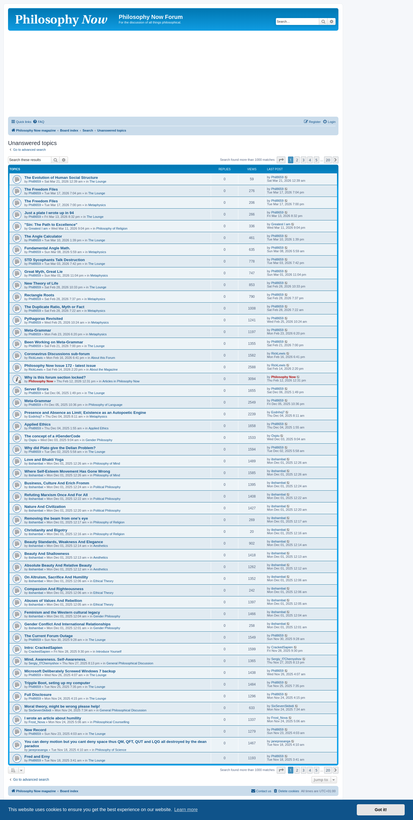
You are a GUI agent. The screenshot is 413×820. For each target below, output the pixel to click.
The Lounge (97, 181)
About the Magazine (104, 369)
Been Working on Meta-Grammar (53, 342)
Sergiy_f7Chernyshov (44, 663)
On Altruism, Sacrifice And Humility (56, 577)
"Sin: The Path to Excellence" (50, 224)
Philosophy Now (41, 381)
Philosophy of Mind (106, 463)
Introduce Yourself (108, 651)
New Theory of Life (41, 283)
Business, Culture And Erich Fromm (56, 483)
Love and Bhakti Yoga (44, 459)
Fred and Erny (37, 756)
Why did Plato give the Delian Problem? (60, 448)
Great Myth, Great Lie (43, 271)
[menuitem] (38, 121)
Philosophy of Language (105, 404)
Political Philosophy (106, 487)
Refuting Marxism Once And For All (56, 495)
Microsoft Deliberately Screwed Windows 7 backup (70, 671)
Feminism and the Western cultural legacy (62, 612)
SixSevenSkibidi (40, 710)
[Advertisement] (173, 74)
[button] (281, 159)
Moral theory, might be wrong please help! (62, 706)
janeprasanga (38, 749)
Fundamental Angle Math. (47, 248)
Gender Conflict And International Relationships (67, 624)
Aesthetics (100, 545)
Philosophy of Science (110, 749)
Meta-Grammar (37, 330)
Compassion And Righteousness (53, 589)
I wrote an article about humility (52, 718)
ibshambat (36, 463)
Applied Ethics (37, 424)
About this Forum (103, 357)
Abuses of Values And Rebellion (53, 600)
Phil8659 (35, 181)
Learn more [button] (186, 809)
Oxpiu (33, 440)
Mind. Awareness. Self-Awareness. (55, 659)
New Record (35, 730)
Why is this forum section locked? (55, 377)
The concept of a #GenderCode (52, 436)
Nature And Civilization (45, 506)
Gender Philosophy (98, 440)
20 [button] (328, 160)
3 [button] (304, 160)
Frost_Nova (37, 722)
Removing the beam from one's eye (56, 518)
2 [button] (297, 160)
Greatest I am (38, 228)
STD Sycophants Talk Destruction (54, 260)
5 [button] (316, 160)
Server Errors (36, 389)
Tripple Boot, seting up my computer (57, 683)
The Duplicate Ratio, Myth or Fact (54, 307)
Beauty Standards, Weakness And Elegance (63, 542)
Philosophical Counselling (111, 722)
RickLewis (36, 357)
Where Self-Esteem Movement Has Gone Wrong (67, 471)
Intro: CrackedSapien (43, 647)
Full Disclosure (38, 694)
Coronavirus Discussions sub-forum (57, 354)
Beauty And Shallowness (46, 553)
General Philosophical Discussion (129, 663)
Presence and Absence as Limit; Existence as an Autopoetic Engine (85, 412)
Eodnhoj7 (35, 416)
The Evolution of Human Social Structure (61, 177)
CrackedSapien (39, 651)
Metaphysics (97, 205)
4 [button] (310, 160)
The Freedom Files (41, 189)
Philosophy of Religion (112, 228)
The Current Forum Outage (48, 636)
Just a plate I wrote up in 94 (49, 213)
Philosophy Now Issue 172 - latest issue (60, 365)
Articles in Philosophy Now (121, 381)
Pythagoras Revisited (43, 318)
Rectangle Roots (39, 295)
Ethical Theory (103, 581)
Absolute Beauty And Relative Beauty (58, 565)
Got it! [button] (381, 809)
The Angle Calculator (43, 236)
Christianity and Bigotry (45, 530)
